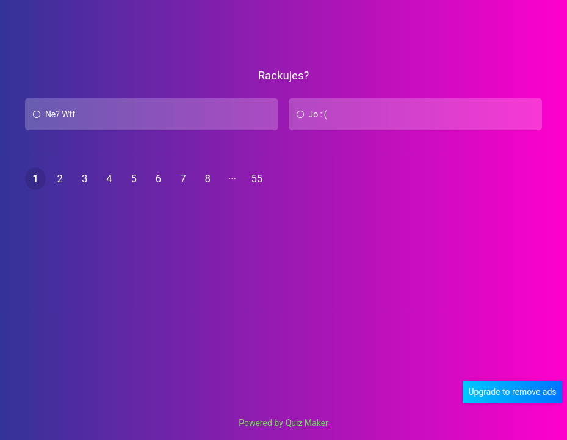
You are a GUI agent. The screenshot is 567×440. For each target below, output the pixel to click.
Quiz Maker (307, 423)
